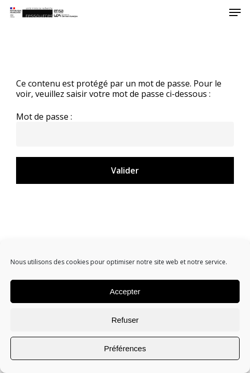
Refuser (125, 319)
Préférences (125, 348)
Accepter (124, 291)
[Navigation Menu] (235, 12)
